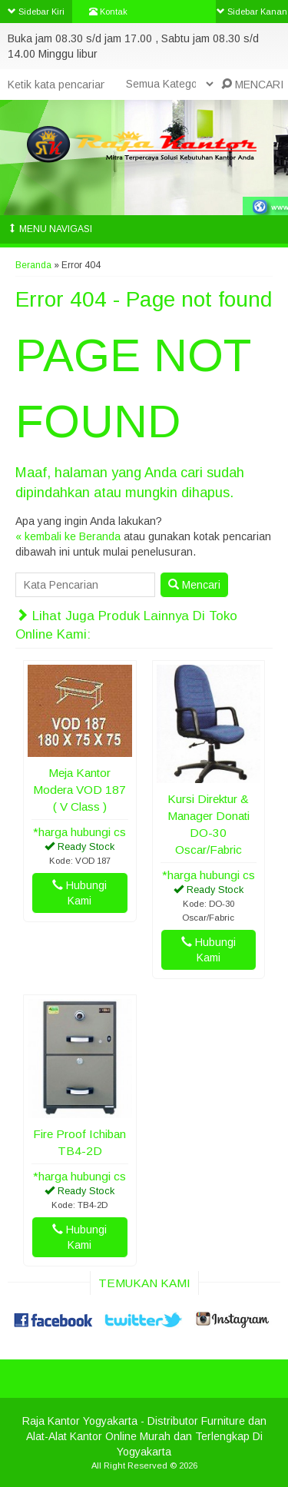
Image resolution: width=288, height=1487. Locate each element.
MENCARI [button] (252, 84)
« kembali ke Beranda (68, 536)
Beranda (33, 265)
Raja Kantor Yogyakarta (79, 1421)
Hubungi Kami (79, 893)
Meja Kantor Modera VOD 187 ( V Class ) (79, 789)
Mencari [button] (194, 585)
